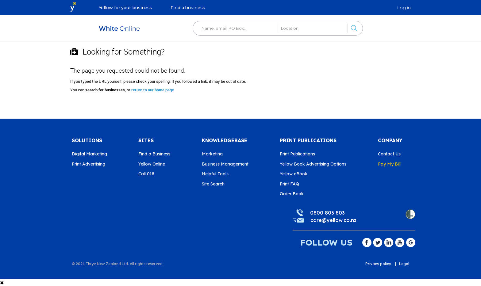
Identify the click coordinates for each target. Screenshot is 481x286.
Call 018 (146, 174)
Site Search (213, 184)
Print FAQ (289, 184)
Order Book (292, 193)
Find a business (188, 7)
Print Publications (297, 154)
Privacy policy (378, 263)
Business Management (225, 164)
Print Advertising (88, 164)
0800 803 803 (327, 213)
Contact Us (389, 154)
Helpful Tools (215, 174)
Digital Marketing (89, 154)
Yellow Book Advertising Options (313, 164)
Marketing (212, 154)
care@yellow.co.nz (333, 220)
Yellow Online (151, 164)
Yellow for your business (125, 7)
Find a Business (154, 154)
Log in (404, 7)
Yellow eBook (293, 174)
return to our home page (152, 90)
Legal (404, 263)
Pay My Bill (389, 164)
